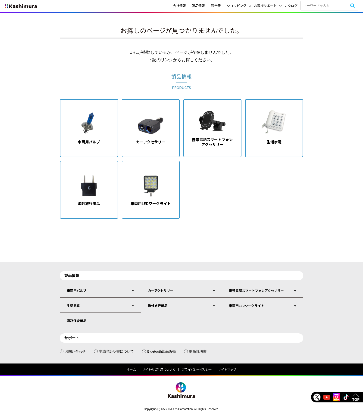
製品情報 (198, 5)
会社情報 (179, 5)
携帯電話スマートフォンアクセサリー (256, 290)
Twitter (317, 397)
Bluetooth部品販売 (159, 351)
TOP (356, 397)
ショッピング (236, 5)
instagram (336, 397)
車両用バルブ (76, 290)
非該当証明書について (114, 351)
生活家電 (73, 305)
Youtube (326, 397)
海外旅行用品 (157, 305)
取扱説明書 (195, 351)
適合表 (216, 5)
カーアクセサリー (160, 290)
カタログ (291, 5)
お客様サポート (265, 5)
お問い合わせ (73, 351)
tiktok (346, 397)
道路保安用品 (76, 320)
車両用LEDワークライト (246, 305)
